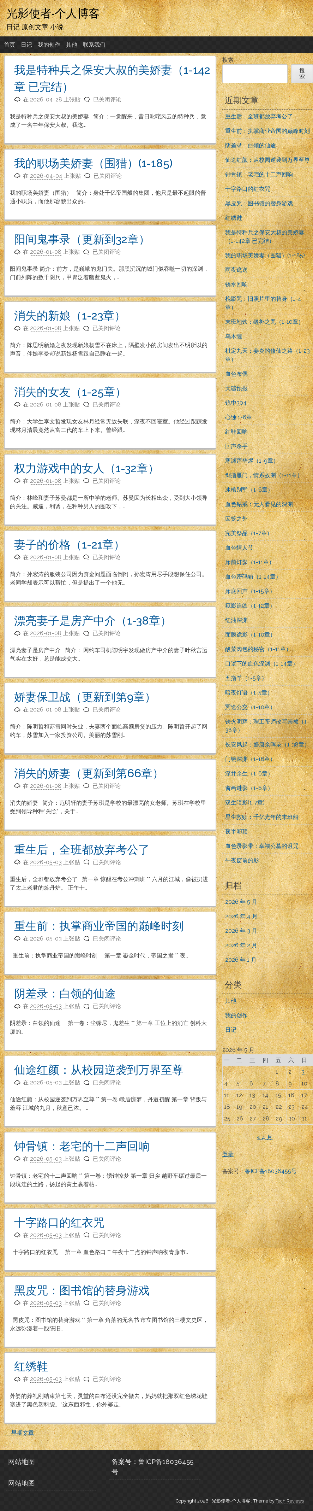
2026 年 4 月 (241, 916)
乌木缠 (233, 336)
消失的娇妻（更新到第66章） (89, 773)
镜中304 (236, 402)
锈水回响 (236, 284)
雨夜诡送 (236, 270)
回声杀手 (236, 446)
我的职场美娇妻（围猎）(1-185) (93, 163)
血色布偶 (236, 373)
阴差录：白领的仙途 (65, 993)
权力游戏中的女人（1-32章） (86, 468)
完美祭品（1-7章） (248, 533)
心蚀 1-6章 (238, 417)
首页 (9, 44)
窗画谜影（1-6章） (249, 788)
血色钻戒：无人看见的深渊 (259, 504)
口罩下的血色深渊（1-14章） (261, 663)
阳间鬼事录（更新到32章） (82, 239)
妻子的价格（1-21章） (69, 544)
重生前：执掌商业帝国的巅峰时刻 (98, 925)
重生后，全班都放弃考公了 (82, 849)
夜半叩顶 (236, 831)
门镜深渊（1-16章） (250, 759)
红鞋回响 (236, 431)
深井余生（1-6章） (249, 773)
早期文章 (19, 1432)
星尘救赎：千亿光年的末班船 (262, 817)
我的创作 (49, 44)
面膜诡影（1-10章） (250, 634)
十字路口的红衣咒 (59, 1222)
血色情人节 (239, 547)
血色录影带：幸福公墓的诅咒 (262, 846)
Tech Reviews (290, 1501)
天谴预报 (236, 388)
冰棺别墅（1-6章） (249, 489)
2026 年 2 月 (241, 945)
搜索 (228, 60)
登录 (228, 1154)
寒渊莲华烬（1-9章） (252, 460)
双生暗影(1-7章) (245, 802)
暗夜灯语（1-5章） (249, 692)
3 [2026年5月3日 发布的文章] (303, 1071)
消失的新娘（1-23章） (70, 315)
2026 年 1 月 (241, 959)
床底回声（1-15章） (250, 591)
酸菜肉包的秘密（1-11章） (258, 649)
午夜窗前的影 (242, 860)
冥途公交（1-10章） (250, 707)
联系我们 (94, 44)
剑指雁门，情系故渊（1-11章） (264, 475)
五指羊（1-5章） (246, 678)
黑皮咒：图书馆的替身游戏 (82, 1290)
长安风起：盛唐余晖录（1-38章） (267, 744)
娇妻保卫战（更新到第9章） (85, 696)
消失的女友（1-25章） (70, 391)
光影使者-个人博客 (53, 13)
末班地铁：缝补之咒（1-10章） (264, 321)
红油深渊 (236, 620)
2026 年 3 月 (241, 930)
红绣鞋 (31, 1366)
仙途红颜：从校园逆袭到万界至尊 (98, 1069)
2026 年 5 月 (241, 901)
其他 (71, 44)
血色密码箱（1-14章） (253, 576)
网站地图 (21, 1461)
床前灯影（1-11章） (250, 562)
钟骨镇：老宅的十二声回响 (82, 1146)
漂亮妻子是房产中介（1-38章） (92, 620)
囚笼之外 (236, 518)
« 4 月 (264, 1137)
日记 (26, 44)
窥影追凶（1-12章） (250, 605)
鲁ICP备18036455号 (271, 1171)
